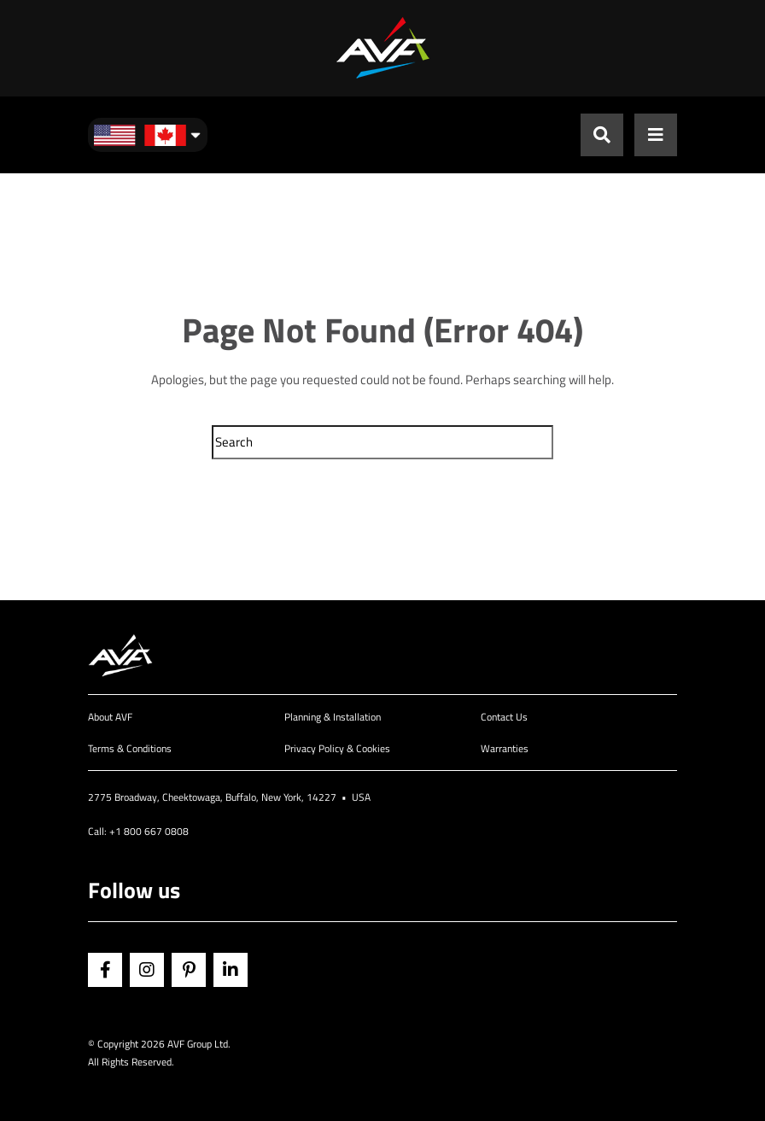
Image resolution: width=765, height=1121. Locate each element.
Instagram (147, 970)
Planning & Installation (332, 717)
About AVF (110, 717)
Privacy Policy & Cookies (337, 748)
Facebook (105, 970)
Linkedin (230, 970)
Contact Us (504, 717)
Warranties (504, 748)
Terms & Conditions (130, 748)
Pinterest (189, 970)
